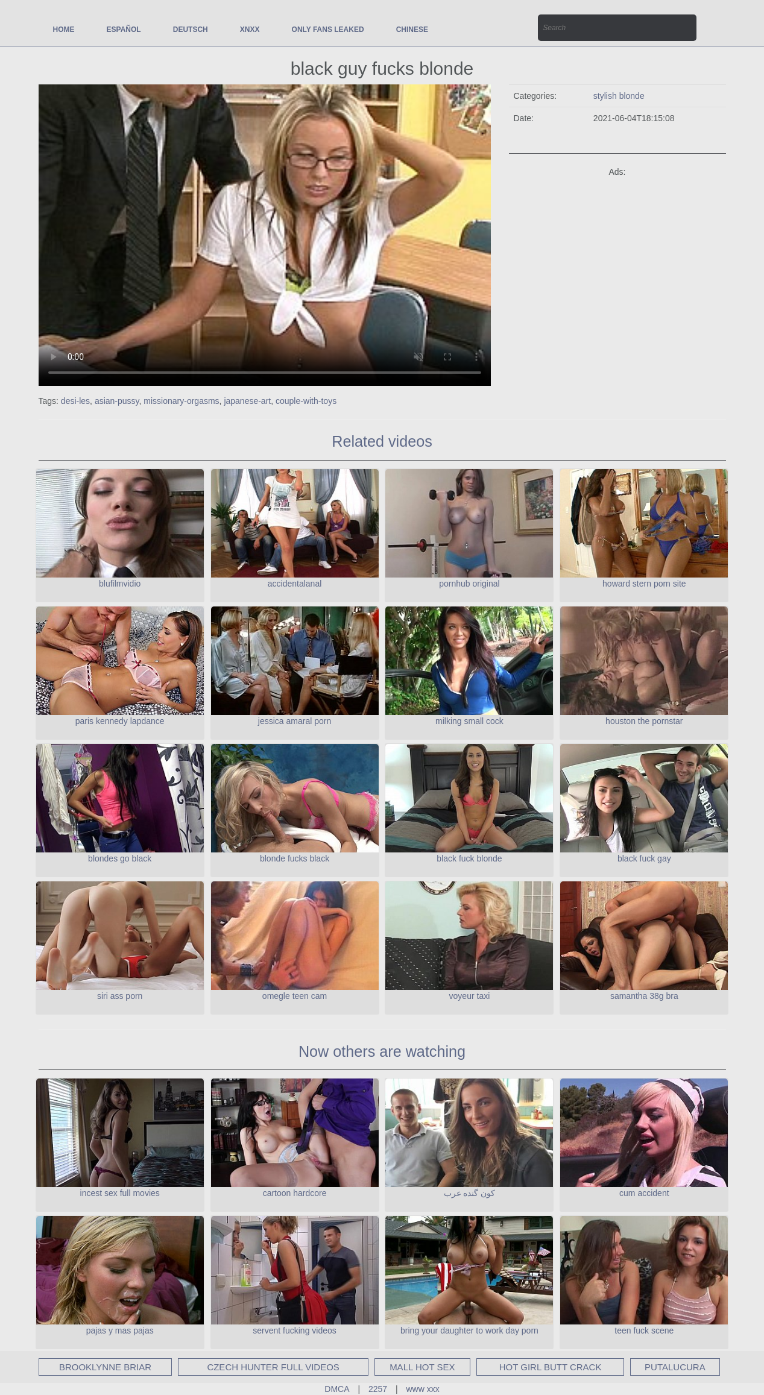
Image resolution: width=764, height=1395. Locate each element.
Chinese (412, 29)
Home (64, 29)
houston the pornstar (644, 721)
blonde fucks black (294, 858)
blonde (632, 96)
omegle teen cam (294, 996)
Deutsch (190, 29)
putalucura (675, 1367)
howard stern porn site (644, 583)
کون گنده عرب (470, 1193)
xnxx (250, 29)
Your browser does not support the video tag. (265, 235)
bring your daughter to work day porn (469, 1330)
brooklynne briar (105, 1367)
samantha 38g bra (644, 996)
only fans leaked (328, 29)
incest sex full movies (120, 1193)
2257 (377, 1389)
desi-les (75, 401)
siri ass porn (119, 996)
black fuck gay (644, 858)
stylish (606, 96)
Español (124, 29)
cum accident (644, 1193)
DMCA (336, 1389)
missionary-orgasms (181, 401)
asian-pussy (117, 401)
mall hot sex (422, 1367)
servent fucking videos (294, 1330)
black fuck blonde (469, 858)
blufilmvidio (119, 583)
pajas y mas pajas (120, 1330)
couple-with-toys (306, 401)
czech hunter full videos (273, 1367)
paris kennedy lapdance (120, 721)
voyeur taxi (469, 996)
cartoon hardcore (295, 1193)
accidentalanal (295, 583)
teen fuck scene (644, 1330)
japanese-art (247, 401)
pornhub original (469, 583)
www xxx (423, 1389)
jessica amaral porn (294, 721)
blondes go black (119, 858)
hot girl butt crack (550, 1367)
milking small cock (469, 721)
